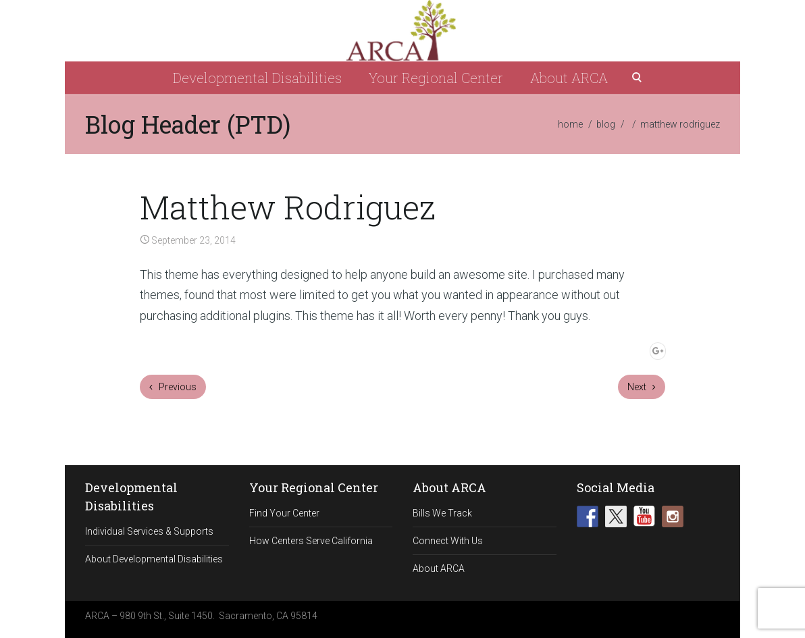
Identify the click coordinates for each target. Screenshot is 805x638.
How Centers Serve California (311, 540)
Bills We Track (442, 513)
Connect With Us (448, 540)
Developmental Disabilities (257, 77)
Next (641, 386)
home (570, 124)
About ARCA (569, 77)
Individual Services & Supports (149, 531)
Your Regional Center (436, 77)
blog (605, 124)
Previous (173, 386)
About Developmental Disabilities (154, 559)
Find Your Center (284, 513)
